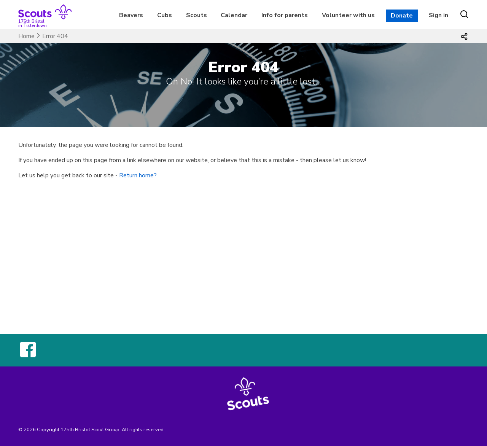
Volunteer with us (348, 15)
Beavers (131, 15)
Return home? (138, 175)
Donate (402, 15)
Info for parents (284, 15)
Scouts (196, 15)
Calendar (234, 15)
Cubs (164, 15)
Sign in (438, 15)
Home (26, 36)
